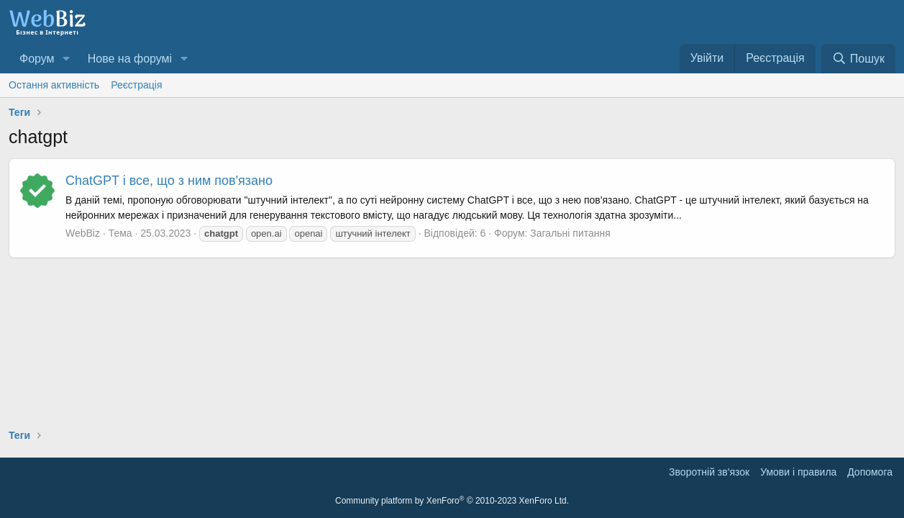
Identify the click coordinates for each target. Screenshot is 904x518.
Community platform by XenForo (452, 501)
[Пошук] (858, 58)
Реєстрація (136, 85)
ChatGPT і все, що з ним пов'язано (169, 180)
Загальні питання (570, 233)
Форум (37, 59)
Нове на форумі (130, 59)
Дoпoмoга (869, 472)
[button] (65, 59)
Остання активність (54, 85)
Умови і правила (798, 472)
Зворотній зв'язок (709, 472)
